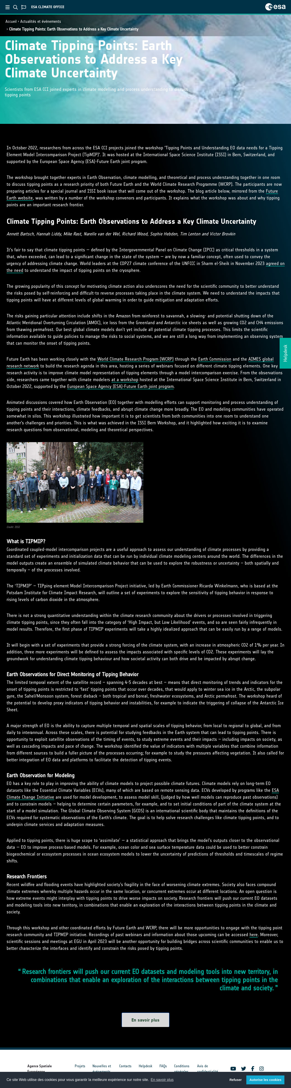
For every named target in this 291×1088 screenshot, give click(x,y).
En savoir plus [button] (162, 1080)
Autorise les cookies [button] (265, 1080)
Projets (80, 1066)
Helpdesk (145, 1066)
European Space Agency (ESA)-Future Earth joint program (120, 386)
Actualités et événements (40, 21)
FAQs (163, 1066)
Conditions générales (181, 1069)
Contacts (125, 1066)
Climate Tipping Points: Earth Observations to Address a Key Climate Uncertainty (73, 29)
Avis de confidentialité (207, 1069)
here (254, 934)
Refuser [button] (235, 1080)
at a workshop (124, 379)
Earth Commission (214, 359)
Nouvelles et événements (102, 1069)
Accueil (11, 21)
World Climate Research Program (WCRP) (135, 359)
